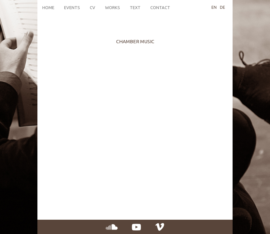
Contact (160, 7)
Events (72, 7)
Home (48, 7)
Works (112, 7)
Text (135, 7)
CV (92, 7)
